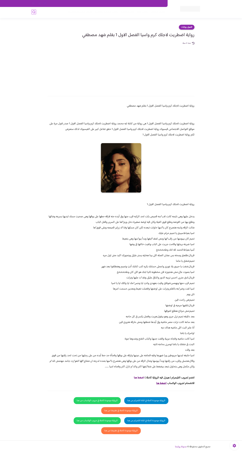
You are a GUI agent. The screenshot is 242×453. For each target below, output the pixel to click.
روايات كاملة (142, 12)
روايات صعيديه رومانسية (106, 12)
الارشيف (87, 3)
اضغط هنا (139, 377)
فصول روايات (186, 27)
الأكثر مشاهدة (127, 12)
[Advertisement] (121, 68)
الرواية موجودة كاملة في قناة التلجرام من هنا (146, 401)
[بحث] (33, 12)
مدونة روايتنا (181, 447)
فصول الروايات (157, 12)
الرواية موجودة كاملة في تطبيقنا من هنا (121, 411)
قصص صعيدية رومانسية (79, 12)
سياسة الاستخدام (121, 3)
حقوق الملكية (147, 3)
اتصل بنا (160, 3)
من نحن (135, 3)
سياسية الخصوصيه (102, 3)
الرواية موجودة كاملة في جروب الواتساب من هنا (97, 401)
